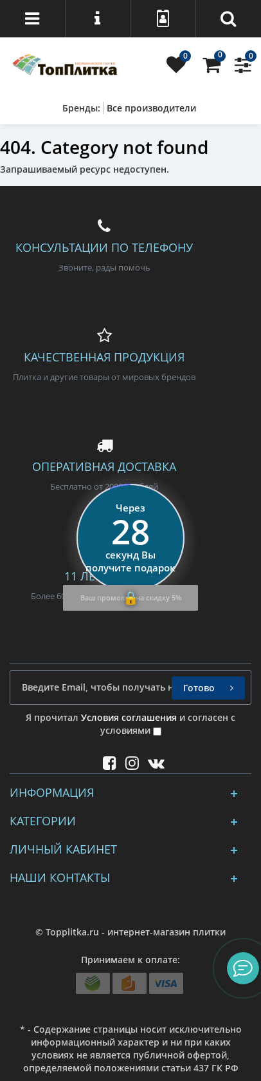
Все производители (151, 108)
